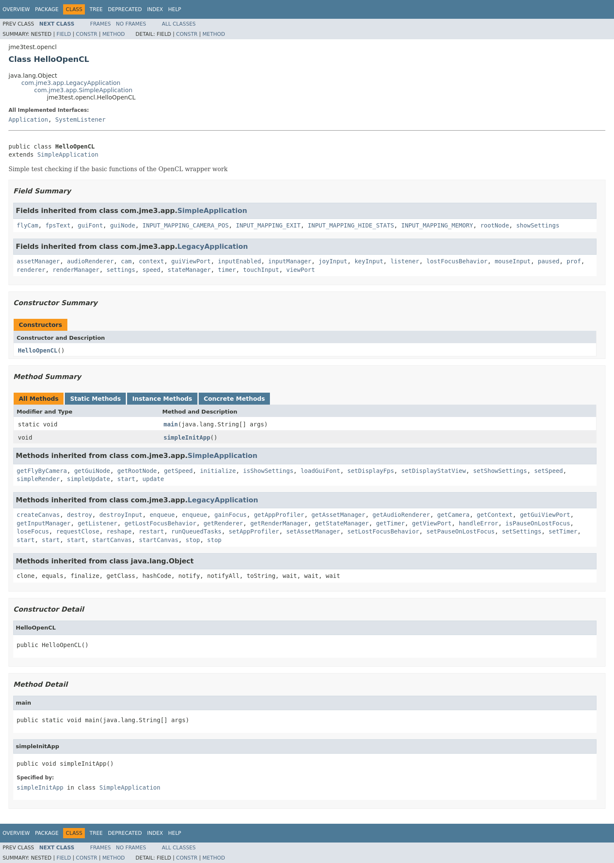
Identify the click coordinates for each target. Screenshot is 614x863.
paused (548, 261)
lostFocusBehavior (456, 261)
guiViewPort (191, 261)
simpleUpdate (88, 478)
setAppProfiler (254, 531)
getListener (97, 523)
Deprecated (125, 9)
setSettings (522, 531)
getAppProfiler (279, 514)
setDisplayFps (371, 470)
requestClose (77, 531)
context (151, 261)
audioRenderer (90, 261)
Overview (16, 9)
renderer (31, 269)
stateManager (189, 269)
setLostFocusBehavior (384, 531)
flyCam (27, 225)
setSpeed (548, 470)
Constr (86, 34)
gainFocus (230, 514)
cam (126, 261)
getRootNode (137, 470)
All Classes (179, 24)
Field (63, 34)
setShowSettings (500, 470)
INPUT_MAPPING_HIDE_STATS (351, 225)
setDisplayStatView (433, 470)
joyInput (333, 261)
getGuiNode (92, 470)
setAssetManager (313, 531)
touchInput (261, 269)
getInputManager (43, 523)
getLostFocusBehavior (161, 523)
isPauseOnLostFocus (537, 523)
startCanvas (112, 539)
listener (405, 261)
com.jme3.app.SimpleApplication (83, 90)
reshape (119, 531)
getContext (495, 514)
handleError (478, 523)
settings (121, 269)
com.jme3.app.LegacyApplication (71, 82)
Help (174, 9)
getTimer (390, 523)
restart (151, 531)
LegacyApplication (212, 246)
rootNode (494, 225)
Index (155, 9)
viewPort (300, 269)
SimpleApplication (67, 154)
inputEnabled (239, 261)
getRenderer (223, 523)
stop (192, 539)
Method (113, 34)
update (153, 478)
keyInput (368, 261)
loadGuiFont (320, 470)
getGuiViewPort (545, 514)
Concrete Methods (234, 398)
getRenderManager (279, 523)
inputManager (289, 261)
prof (574, 261)
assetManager (38, 261)
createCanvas (38, 514)
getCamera (453, 514)
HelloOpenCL (38, 350)
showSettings (537, 225)
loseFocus (33, 531)
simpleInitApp (187, 437)
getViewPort (432, 523)
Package (46, 9)
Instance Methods (162, 398)
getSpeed (178, 470)
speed (151, 269)
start (126, 478)
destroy (79, 514)
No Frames (131, 24)
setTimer (563, 531)
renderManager (75, 269)
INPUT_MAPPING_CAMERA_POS (185, 225)
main (171, 424)
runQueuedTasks (196, 531)
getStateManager (342, 523)
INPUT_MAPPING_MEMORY (437, 225)
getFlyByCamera (42, 470)
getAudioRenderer (401, 514)
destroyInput (120, 514)
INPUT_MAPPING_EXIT (268, 225)
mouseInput (512, 261)
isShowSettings (268, 470)
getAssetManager (338, 514)
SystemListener (80, 119)
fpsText (57, 225)
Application (28, 119)
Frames (100, 24)
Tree (96, 9)
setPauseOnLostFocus (460, 531)
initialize (218, 470)
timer (227, 269)
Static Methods (95, 398)
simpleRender (38, 478)
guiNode (122, 225)
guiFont (90, 225)
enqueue (162, 514)
